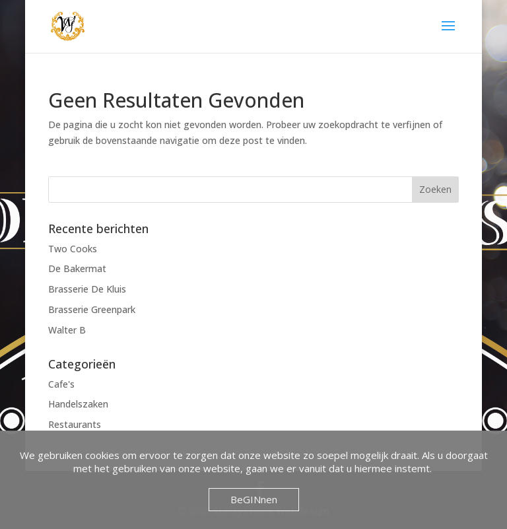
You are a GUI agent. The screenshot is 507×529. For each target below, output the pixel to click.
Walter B (67, 330)
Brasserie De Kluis (87, 289)
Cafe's (61, 384)
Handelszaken (78, 404)
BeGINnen (253, 499)
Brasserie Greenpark (91, 309)
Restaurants (74, 424)
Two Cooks (72, 248)
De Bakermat (77, 268)
